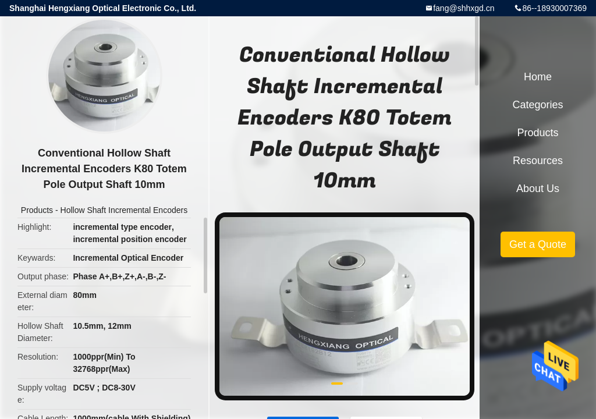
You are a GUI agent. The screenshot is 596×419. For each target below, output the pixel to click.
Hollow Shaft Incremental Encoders (124, 210)
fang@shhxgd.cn (463, 8)
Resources (538, 160)
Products (37, 210)
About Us (537, 188)
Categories (537, 105)
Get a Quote (537, 244)
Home (538, 77)
